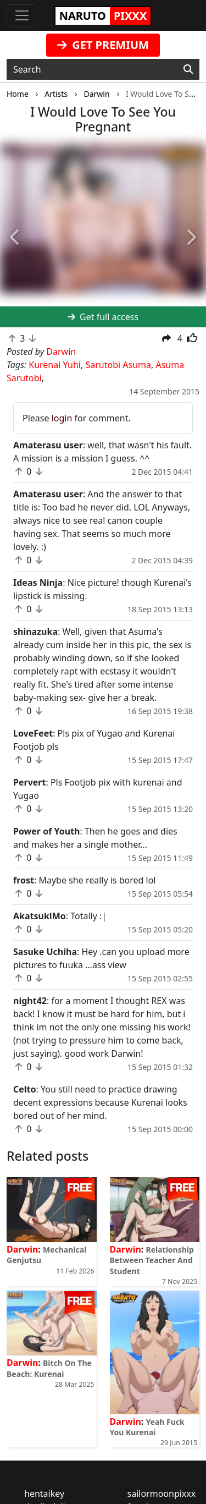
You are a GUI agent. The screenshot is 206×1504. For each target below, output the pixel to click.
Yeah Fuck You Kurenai (147, 1427)
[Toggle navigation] (22, 15)
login (62, 418)
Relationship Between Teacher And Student (152, 1260)
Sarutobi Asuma (118, 365)
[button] (15, 238)
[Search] (188, 69)
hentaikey (44, 1493)
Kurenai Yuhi (55, 365)
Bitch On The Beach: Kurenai (49, 1368)
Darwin (22, 1249)
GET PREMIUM (103, 44)
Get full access (103, 317)
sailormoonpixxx (161, 1493)
